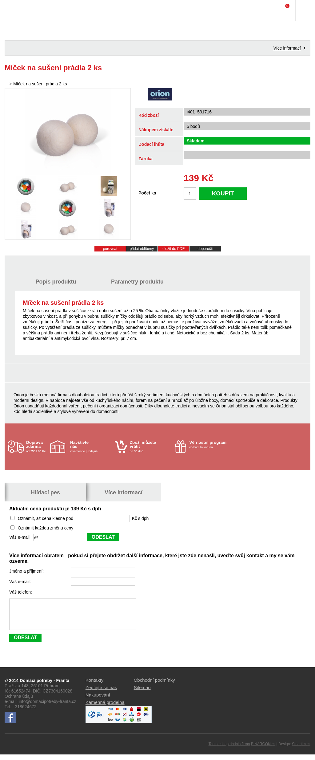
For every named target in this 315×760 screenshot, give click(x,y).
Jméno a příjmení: (27, 571)
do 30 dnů (150, 446)
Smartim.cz (301, 749)
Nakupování (98, 700)
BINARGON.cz (263, 749)
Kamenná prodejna (105, 707)
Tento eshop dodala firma (229, 749)
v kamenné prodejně (91, 446)
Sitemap (142, 693)
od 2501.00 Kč (37, 446)
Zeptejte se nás (101, 693)
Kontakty (94, 685)
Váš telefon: (21, 592)
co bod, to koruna (210, 444)
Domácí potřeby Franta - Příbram (17, 11)
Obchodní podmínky (154, 685)
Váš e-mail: (20, 581)
